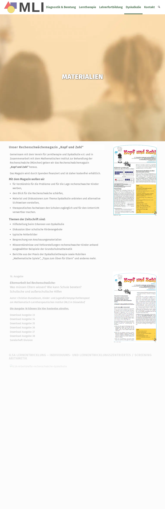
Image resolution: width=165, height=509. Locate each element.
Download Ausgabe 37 (22, 331)
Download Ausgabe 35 (22, 323)
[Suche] (159, 7)
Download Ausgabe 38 (22, 335)
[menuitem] (60, 7)
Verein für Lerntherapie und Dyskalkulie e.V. (60, 154)
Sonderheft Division (21, 340)
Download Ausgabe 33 (22, 314)
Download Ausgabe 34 (22, 319)
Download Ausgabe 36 (22, 327)
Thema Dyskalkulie (60, 198)
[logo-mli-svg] (25, 7)
